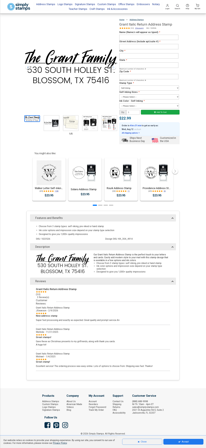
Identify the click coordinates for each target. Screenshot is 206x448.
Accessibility (119, 412)
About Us (71, 401)
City (122, 50)
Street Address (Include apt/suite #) (139, 41)
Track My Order (96, 410)
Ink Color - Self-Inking (131, 101)
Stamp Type (126, 83)
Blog (69, 410)
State (123, 60)
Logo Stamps (49, 407)
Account (93, 401)
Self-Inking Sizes (129, 92)
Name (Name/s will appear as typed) (139, 32)
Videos (70, 407)
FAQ (115, 410)
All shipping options (131, 133)
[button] (95, 205)
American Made (74, 404)
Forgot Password (97, 407)
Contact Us (118, 401)
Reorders (93, 404)
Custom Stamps (50, 404)
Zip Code (125, 71)
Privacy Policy (60, 443)
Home (121, 20)
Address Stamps (137, 20)
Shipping (117, 404)
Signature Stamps (51, 410)
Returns (116, 407)
